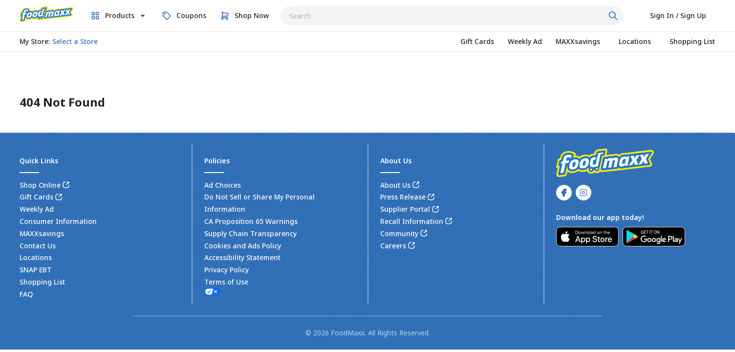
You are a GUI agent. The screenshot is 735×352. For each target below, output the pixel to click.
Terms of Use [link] (226, 281)
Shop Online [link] (40, 185)
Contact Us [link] (38, 245)
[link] (46, 14)
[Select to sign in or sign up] (678, 15)
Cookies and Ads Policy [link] (242, 245)
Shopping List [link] (42, 281)
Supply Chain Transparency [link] (250, 233)
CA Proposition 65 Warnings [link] (251, 221)
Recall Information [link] (411, 221)
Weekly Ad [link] (37, 209)
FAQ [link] (26, 294)
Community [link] (399, 233)
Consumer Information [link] (58, 221)
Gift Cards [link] (36, 196)
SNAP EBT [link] (36, 269)
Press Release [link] (403, 196)
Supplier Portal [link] (405, 209)
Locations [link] (36, 257)
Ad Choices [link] (222, 185)
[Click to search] (614, 15)
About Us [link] (395, 185)
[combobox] (452, 15)
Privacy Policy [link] (226, 269)
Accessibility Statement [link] (242, 257)
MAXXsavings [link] (42, 233)
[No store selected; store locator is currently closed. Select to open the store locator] (75, 41)
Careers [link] (393, 245)
